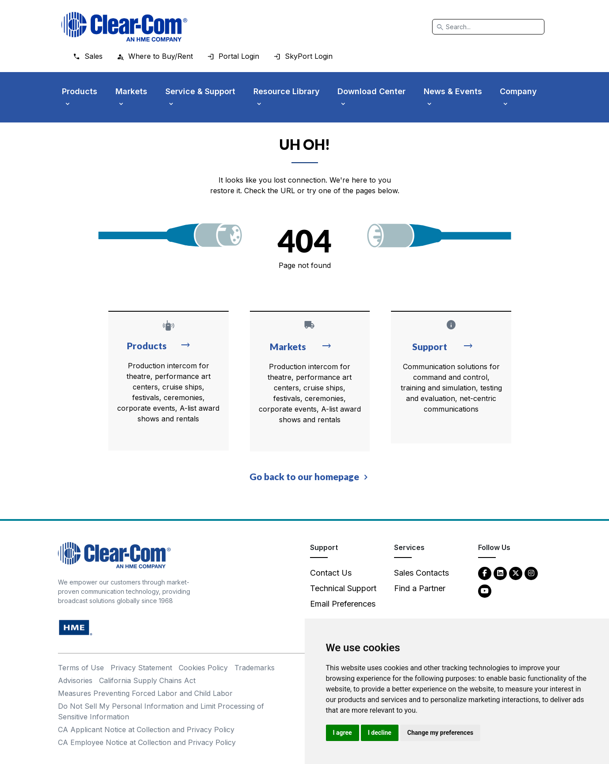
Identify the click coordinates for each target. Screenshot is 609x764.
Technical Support (343, 588)
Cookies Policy (203, 667)
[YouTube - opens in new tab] (484, 590)
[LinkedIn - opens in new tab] (500, 572)
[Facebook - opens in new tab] (484, 572)
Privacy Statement (141, 667)
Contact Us (331, 572)
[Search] (488, 26)
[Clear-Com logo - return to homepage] (124, 26)
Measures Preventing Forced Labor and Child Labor (145, 693)
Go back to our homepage (304, 476)
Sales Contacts (421, 572)
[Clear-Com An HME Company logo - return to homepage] (114, 554)
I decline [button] (379, 732)
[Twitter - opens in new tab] (515, 572)
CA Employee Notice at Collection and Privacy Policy (147, 742)
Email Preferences (342, 603)
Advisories (75, 680)
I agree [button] (342, 732)
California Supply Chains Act (147, 680)
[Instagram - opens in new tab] (531, 572)
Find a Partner (419, 588)
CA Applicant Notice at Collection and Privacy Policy (146, 729)
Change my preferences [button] (440, 732)
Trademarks (254, 667)
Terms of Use (81, 667)
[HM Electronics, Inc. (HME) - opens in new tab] (75, 627)
